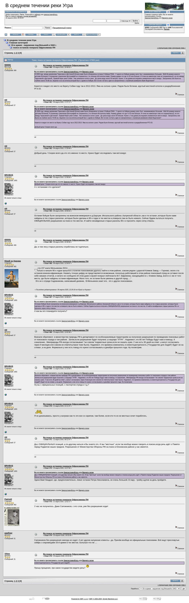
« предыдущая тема (164, 48)
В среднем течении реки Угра (21, 40)
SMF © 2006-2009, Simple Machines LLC (103, 599)
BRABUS (8, 175)
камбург (8, 533)
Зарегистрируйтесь (152, 18)
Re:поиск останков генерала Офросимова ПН (65, 65)
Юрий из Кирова (12, 261)
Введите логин (167, 18)
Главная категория (18, 43)
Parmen (167, 29)
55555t (7, 65)
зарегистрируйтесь (50, 14)
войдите (37, 14)
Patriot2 (8, 499)
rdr (5, 100)
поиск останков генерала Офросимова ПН (34, 47)
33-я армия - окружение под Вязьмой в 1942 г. (34, 45)
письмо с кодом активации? (27, 16)
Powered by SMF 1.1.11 (79, 599)
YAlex (7, 554)
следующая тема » (178, 48)
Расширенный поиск (61, 28)
